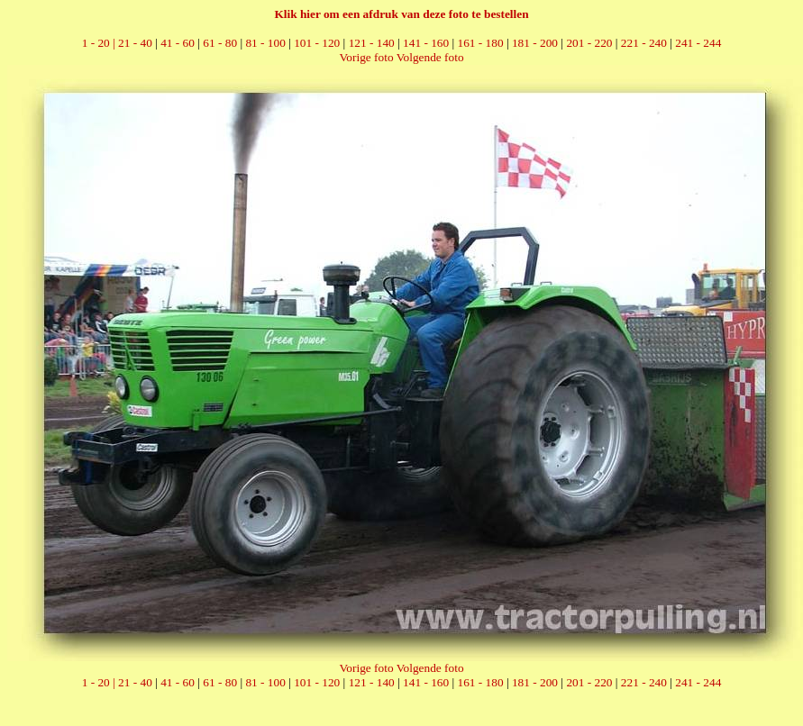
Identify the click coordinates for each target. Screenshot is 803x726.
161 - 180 (481, 43)
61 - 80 (220, 43)
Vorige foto (366, 57)
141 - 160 (426, 43)
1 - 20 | (100, 43)
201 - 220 (589, 43)
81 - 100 (265, 43)
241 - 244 (698, 43)
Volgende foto (430, 57)
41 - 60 (177, 43)
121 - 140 (372, 43)
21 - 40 (135, 43)
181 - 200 (535, 43)
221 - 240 (644, 43)
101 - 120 (317, 43)
